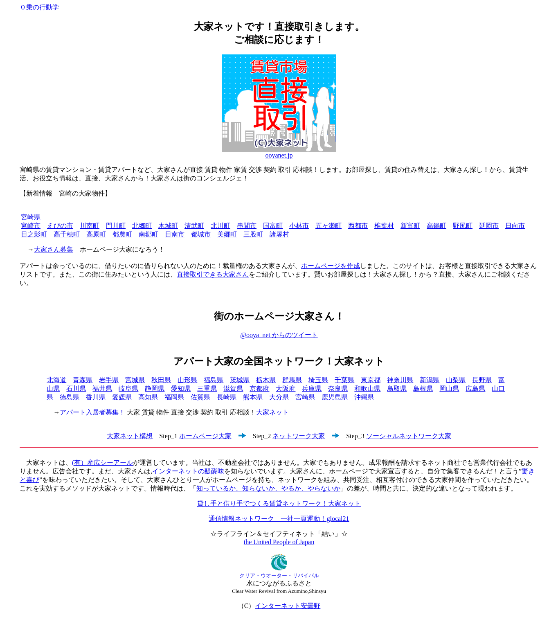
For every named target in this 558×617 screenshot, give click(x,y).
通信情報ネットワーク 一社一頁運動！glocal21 (279, 518)
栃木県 (266, 379)
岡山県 (449, 388)
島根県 (423, 388)
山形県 (187, 379)
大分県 (279, 397)
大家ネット (272, 412)
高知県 (148, 397)
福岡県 (174, 397)
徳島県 (69, 397)
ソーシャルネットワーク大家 (408, 435)
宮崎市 (30, 225)
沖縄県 (364, 397)
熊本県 (253, 397)
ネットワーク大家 (298, 435)
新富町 (410, 225)
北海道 (56, 379)
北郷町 (142, 225)
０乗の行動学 (39, 7)
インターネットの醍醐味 (188, 471)
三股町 (253, 234)
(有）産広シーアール (102, 462)
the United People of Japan (279, 541)
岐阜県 (128, 388)
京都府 (259, 388)
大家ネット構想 (130, 435)
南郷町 (148, 234)
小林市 (299, 225)
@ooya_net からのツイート (278, 334)
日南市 (174, 234)
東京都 (370, 379)
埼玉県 (318, 379)
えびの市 (60, 225)
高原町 (96, 234)
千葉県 (344, 379)
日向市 (515, 225)
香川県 (96, 397)
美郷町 (227, 234)
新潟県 (429, 379)
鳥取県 (397, 388)
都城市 (201, 234)
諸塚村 (279, 234)
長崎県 (226, 397)
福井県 (102, 388)
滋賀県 (233, 388)
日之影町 (34, 234)
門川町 (116, 225)
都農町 (122, 234)
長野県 (482, 379)
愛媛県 (122, 397)
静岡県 (154, 388)
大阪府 (285, 388)
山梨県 (456, 379)
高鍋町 (436, 225)
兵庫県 (312, 388)
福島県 (213, 379)
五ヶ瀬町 (328, 225)
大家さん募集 (53, 249)
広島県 (475, 388)
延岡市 (489, 225)
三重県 (207, 388)
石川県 (76, 388)
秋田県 (161, 379)
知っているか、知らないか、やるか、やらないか (268, 488)
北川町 (220, 225)
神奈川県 (400, 379)
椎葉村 (384, 225)
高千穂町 (67, 234)
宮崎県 (30, 217)
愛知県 (181, 388)
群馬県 (292, 379)
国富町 (273, 225)
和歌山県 (367, 388)
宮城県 (135, 379)
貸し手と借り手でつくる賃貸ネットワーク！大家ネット (279, 503)
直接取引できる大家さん (213, 274)
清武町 (194, 225)
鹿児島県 (335, 397)
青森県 (82, 379)
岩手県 (109, 379)
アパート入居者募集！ (92, 412)
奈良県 (338, 388)
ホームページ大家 (205, 435)
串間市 (246, 225)
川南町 (89, 225)
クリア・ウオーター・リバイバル (279, 575)
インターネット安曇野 (287, 605)
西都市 (358, 225)
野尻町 (463, 225)
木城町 (168, 225)
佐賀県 (200, 397)
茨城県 (240, 379)
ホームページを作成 (330, 265)
